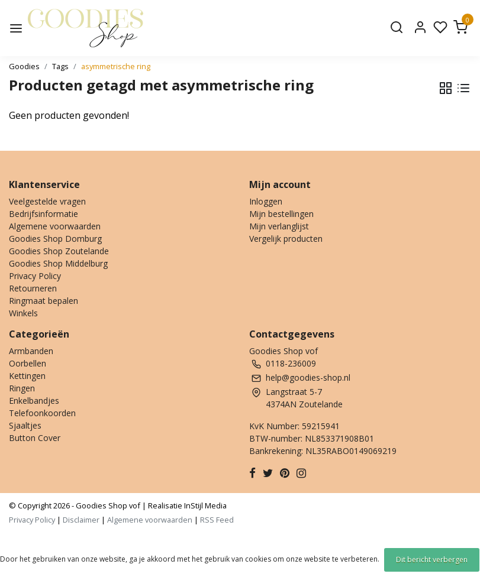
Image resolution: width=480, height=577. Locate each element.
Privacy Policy (35, 275)
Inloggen (265, 201)
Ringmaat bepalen (43, 300)
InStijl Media (204, 505)
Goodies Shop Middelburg (58, 263)
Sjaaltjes (25, 425)
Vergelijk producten (286, 238)
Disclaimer (81, 519)
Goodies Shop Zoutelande (59, 251)
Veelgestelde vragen (47, 201)
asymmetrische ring (115, 66)
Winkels (23, 313)
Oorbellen (27, 363)
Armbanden (31, 350)
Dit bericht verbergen (432, 560)
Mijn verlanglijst (279, 226)
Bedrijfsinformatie (43, 213)
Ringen (22, 388)
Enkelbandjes (34, 400)
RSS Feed (217, 519)
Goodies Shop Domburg (55, 238)
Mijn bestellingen (281, 213)
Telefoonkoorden (42, 413)
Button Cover (34, 437)
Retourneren (33, 288)
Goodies (24, 66)
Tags (60, 66)
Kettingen (27, 375)
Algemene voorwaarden (55, 226)
